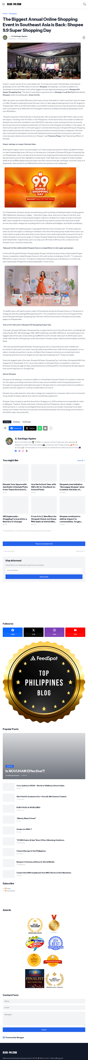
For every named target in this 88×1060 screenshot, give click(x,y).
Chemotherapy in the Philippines (31, 851)
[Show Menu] (3, 4)
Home (5, 14)
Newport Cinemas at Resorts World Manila (35, 862)
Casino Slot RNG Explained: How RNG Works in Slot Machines (43, 873)
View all (80, 460)
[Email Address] (44, 570)
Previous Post (9, 551)
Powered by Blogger (13, 1037)
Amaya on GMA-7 (24, 829)
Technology (26, 422)
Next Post (80, 551)
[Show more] (50, 428)
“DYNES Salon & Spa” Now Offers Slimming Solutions (40, 840)
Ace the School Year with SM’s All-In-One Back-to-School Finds (43, 487)
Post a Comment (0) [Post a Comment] (44, 544)
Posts (7, 888)
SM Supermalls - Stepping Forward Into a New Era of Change (15, 519)
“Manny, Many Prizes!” (26, 818)
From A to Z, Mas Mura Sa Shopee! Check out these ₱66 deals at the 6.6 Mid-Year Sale (43, 519)
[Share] (83, 37)
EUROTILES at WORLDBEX (28, 807)
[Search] (84, 4)
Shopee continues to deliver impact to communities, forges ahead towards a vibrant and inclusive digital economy (72, 519)
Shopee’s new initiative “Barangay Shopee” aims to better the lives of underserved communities (72, 487)
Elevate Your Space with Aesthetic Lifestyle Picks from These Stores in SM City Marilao (15, 487)
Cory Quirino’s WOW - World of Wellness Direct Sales (40, 785)
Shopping (13, 14)
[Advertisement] (44, 602)
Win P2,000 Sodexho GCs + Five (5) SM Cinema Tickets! (41, 796)
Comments (10, 891)
